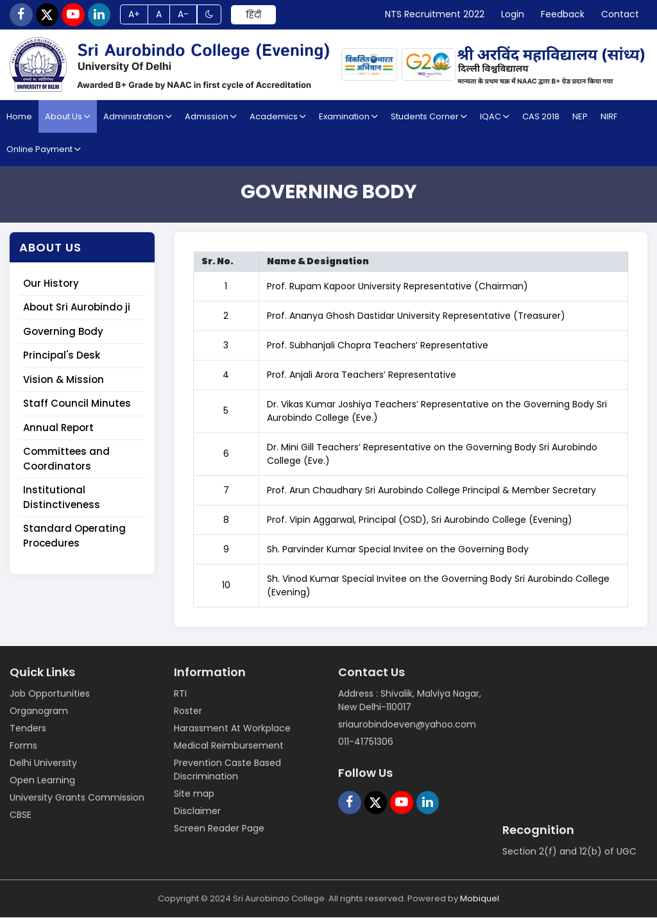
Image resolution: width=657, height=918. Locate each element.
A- (185, 14)
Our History (51, 283)
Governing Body (63, 331)
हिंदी (255, 14)
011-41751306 (365, 742)
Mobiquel (479, 899)
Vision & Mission (63, 379)
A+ (135, 14)
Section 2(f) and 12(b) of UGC (569, 852)
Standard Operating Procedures (74, 536)
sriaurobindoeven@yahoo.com (407, 724)
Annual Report (58, 427)
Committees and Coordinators (66, 459)
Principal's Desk (61, 355)
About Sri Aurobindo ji (76, 307)
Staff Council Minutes (77, 404)
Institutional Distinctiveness (61, 498)
